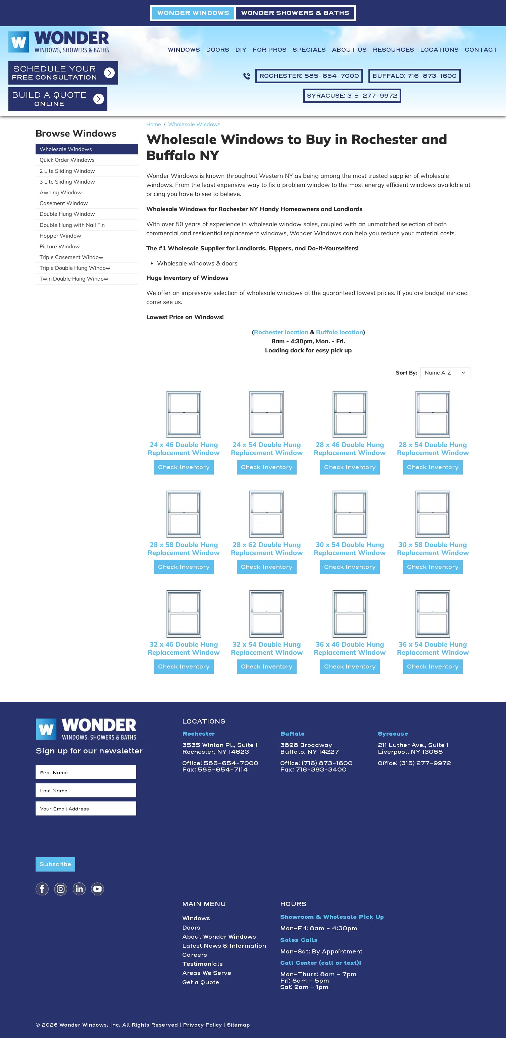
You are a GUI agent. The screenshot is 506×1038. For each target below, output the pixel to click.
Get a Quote (200, 982)
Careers (194, 954)
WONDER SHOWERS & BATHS (295, 13)
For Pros (270, 50)
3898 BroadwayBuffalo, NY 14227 (309, 748)
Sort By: (406, 372)
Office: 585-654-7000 (220, 763)
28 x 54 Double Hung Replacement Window (433, 448)
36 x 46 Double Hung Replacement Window (350, 648)
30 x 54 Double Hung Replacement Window (350, 548)
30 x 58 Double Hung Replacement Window (433, 548)
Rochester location (281, 332)
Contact (481, 50)
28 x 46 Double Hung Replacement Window (350, 448)
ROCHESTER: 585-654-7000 (309, 75)
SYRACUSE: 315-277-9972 (352, 95)
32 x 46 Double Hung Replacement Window (184, 648)
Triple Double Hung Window (75, 267)
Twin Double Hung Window (74, 278)
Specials (309, 50)
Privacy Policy (202, 1025)
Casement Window (64, 203)
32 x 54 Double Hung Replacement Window (267, 648)
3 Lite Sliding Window (67, 181)
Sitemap (238, 1025)
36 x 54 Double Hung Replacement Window (433, 648)
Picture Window (60, 246)
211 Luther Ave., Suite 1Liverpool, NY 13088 (413, 748)
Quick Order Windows (67, 159)
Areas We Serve (206, 973)
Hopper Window (60, 235)
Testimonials (202, 963)
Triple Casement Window (71, 257)
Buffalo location (339, 332)
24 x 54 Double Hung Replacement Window (267, 448)
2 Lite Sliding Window (67, 170)
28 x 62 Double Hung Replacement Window (267, 548)
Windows (184, 50)
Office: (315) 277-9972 (414, 763)
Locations (439, 50)
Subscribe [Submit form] (55, 864)
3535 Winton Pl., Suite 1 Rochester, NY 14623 (220, 748)
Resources (393, 50)
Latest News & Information (224, 945)
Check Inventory (184, 467)
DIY (241, 50)
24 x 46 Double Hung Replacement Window (184, 448)
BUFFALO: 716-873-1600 (414, 75)
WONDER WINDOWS (193, 13)
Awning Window (61, 192)
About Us (349, 50)
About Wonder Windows (219, 936)
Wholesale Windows (66, 149)
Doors (217, 50)
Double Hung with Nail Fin (72, 224)
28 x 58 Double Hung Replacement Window (184, 548)
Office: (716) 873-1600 (316, 763)
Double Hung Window (67, 213)
